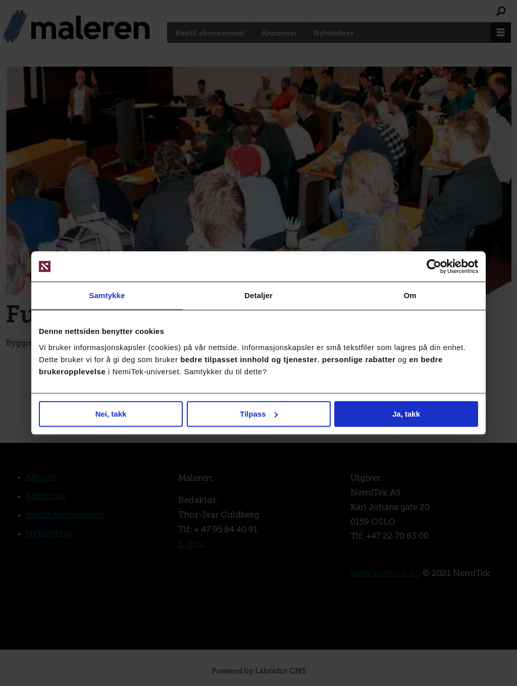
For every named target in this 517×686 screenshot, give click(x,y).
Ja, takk (406, 414)
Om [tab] (409, 295)
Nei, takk (111, 414)
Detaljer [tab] (258, 295)
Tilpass (259, 414)
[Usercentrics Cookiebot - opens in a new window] (434, 266)
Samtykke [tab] (107, 295)
